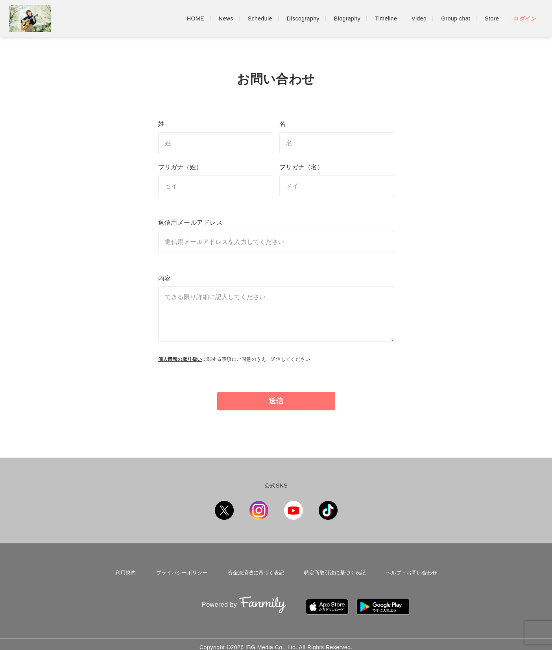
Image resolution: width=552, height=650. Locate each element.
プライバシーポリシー (180, 571)
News (226, 18)
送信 (276, 401)
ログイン (524, 18)
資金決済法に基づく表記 (254, 571)
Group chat (455, 18)
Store (492, 18)
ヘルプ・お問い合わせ (409, 571)
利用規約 (126, 571)
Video (419, 18)
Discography (303, 18)
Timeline (386, 18)
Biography (347, 18)
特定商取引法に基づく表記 (333, 571)
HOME (195, 18)
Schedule (260, 18)
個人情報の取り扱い (180, 359)
